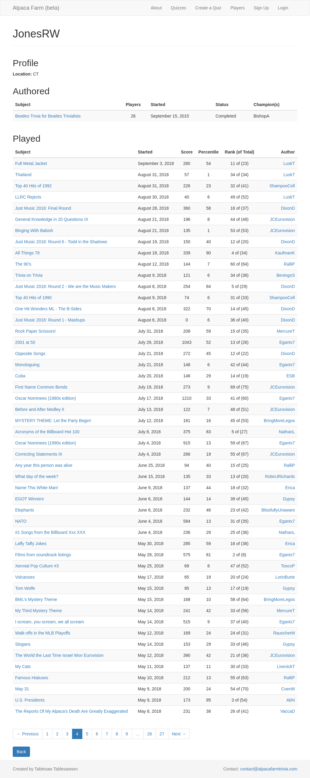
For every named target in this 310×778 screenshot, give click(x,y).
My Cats (23, 666)
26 (149, 733)
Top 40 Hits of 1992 (33, 185)
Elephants (24, 510)
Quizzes (178, 7)
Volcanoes (25, 577)
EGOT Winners (29, 498)
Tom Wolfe (25, 588)
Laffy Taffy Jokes (31, 543)
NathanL (287, 431)
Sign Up (261, 7)
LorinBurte (285, 577)
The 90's (23, 264)
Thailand (23, 174)
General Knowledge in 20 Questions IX (51, 219)
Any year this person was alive (43, 465)
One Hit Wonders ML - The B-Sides (48, 308)
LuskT (289, 163)
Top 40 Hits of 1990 (33, 297)
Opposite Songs (30, 353)
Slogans (23, 644)
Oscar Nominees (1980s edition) (45, 398)
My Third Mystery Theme (38, 610)
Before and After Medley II (39, 409)
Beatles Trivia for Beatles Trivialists (48, 116)
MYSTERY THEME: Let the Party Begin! (53, 420)
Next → (179, 733)
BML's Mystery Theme (36, 599)
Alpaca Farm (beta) (36, 8)
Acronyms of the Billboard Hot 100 (47, 431)
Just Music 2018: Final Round (43, 208)
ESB (290, 375)
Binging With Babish (34, 230)
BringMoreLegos (279, 420)
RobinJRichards (280, 476)
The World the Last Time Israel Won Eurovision (59, 655)
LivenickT (286, 666)
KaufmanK (285, 252)
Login (283, 7)
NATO (21, 521)
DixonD (288, 208)
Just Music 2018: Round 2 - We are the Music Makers (65, 286)
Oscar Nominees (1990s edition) (45, 443)
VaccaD (287, 711)
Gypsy (289, 498)
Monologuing (27, 364)
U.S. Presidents (30, 700)
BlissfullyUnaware (278, 510)
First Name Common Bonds (41, 387)
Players (237, 7)
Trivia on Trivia (29, 275)
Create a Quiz (208, 7)
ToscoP (288, 565)
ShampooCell (282, 185)
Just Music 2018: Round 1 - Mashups (50, 320)
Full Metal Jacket (31, 163)
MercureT (286, 331)
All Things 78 (27, 252)
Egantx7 (287, 342)
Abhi (290, 700)
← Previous (27, 733)
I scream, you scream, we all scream (49, 621)
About (156, 7)
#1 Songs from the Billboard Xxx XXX (50, 532)
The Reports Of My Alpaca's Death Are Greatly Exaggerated (71, 711)
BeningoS (285, 275)
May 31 (22, 688)
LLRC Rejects (28, 197)
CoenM (288, 688)
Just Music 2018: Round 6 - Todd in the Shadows (61, 241)
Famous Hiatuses (31, 677)
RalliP (289, 264)
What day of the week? (36, 476)
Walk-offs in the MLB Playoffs (42, 633)
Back (21, 751)
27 (162, 733)
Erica (290, 487)
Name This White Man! (36, 487)
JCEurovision (282, 219)
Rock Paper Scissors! (35, 331)
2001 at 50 (25, 342)
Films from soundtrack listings (43, 554)
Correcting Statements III (38, 454)
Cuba (20, 375)
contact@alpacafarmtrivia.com (268, 769)
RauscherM (284, 633)
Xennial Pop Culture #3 (37, 565)
